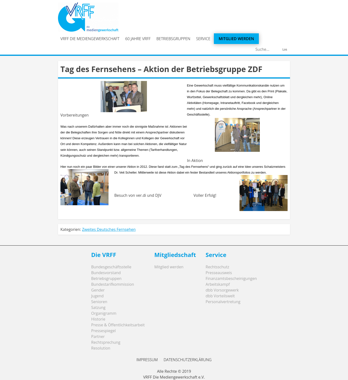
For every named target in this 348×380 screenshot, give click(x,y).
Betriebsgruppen (173, 38)
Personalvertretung (223, 301)
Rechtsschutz (217, 267)
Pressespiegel (103, 330)
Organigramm (103, 313)
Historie (98, 319)
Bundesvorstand (106, 272)
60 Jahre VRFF (138, 38)
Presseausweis (219, 272)
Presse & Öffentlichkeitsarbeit (118, 325)
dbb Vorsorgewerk (222, 290)
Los (285, 49)
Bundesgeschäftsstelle (111, 267)
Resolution (100, 348)
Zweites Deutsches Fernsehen (109, 229)
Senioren (99, 301)
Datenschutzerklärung (188, 359)
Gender (98, 290)
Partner (98, 336)
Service (203, 38)
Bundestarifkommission (112, 284)
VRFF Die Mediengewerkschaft (89, 38)
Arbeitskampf (218, 284)
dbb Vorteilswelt (220, 296)
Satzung (98, 307)
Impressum (147, 359)
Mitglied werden (236, 38)
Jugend (97, 296)
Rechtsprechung (105, 342)
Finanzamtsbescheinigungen (231, 278)
